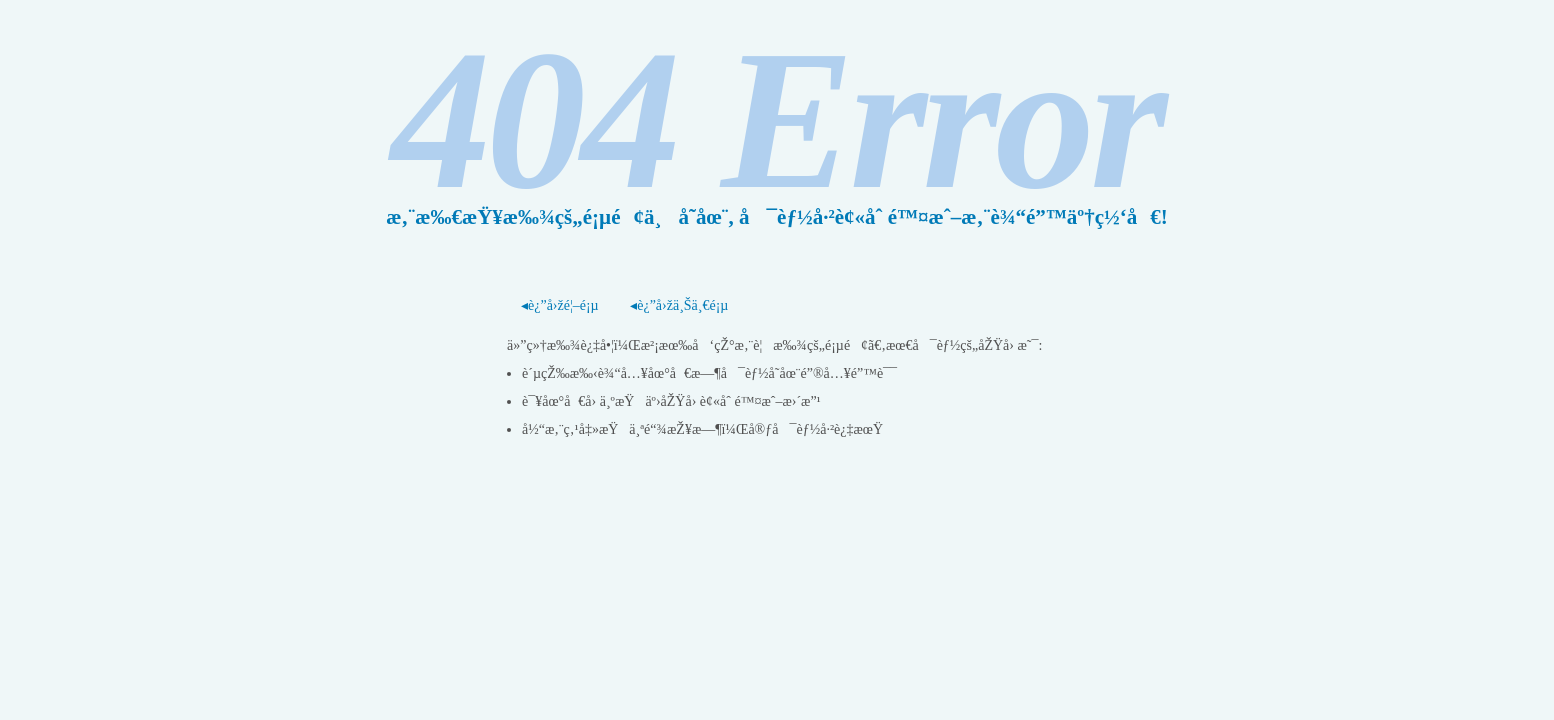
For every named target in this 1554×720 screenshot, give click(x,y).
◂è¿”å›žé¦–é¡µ (560, 305)
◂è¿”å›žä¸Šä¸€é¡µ (679, 305)
